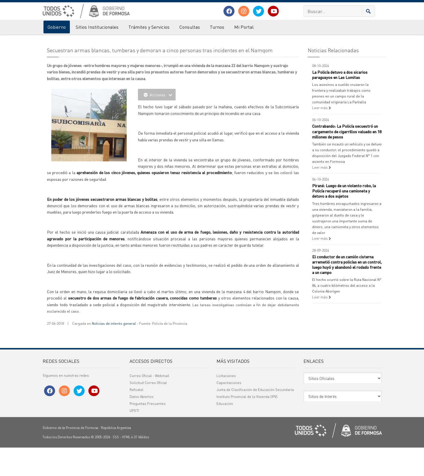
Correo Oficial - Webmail (149, 404)
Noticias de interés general (114, 352)
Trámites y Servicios (149, 27)
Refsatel (136, 418)
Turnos (217, 27)
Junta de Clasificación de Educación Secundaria (255, 418)
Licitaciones (226, 404)
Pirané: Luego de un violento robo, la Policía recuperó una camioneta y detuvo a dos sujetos (344, 219)
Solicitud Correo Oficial (148, 411)
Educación (224, 432)
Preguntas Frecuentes (148, 432)
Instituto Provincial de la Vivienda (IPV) (246, 425)
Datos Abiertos (142, 425)
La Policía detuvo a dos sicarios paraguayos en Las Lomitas (339, 103)
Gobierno (57, 27)
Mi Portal (244, 27)
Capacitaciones (228, 411)
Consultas (189, 27)
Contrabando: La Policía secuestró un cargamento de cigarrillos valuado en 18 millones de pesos (346, 160)
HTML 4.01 (129, 466)
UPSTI (134, 439)
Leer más (321, 136)
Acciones (157, 123)
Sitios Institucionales (97, 27)
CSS (116, 466)
